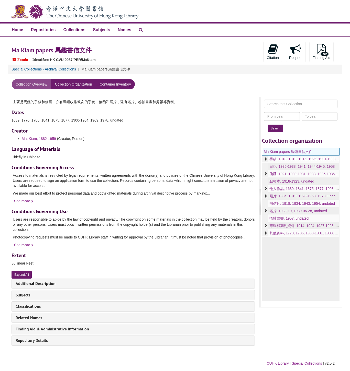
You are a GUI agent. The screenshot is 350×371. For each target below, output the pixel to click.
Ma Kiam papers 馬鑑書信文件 (288, 152)
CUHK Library (278, 363)
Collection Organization (73, 84)
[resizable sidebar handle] (260, 202)
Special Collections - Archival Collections (44, 69)
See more (23, 201)
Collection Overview (31, 84)
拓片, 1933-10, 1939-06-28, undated (298, 211)
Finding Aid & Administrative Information (52, 329)
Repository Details (32, 340)
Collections (74, 30)
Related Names (29, 317)
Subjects (101, 30)
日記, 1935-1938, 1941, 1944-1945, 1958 (302, 166)
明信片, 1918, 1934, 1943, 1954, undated (302, 203)
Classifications (28, 306)
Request (295, 52)
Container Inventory (115, 84)
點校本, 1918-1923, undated (291, 181)
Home (17, 30)
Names (124, 30)
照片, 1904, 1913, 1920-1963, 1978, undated (305, 196)
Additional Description (36, 283)
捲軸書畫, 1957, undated (289, 218)
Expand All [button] (21, 275)
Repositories (43, 30)
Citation (273, 52)
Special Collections (307, 363)
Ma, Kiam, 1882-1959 (39, 139)
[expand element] (265, 159)
